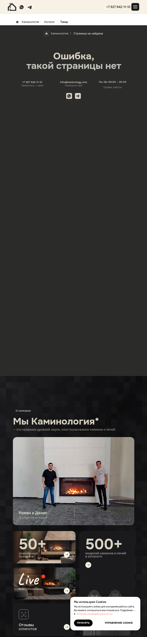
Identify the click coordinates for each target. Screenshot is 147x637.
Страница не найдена (88, 33)
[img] (44, 583)
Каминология (27, 22)
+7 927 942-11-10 (118, 7)
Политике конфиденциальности (94, 613)
